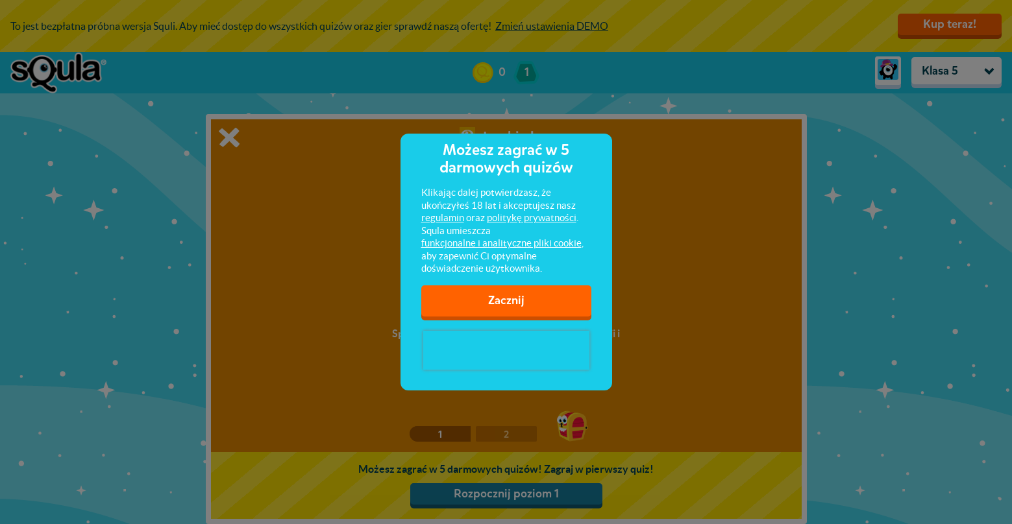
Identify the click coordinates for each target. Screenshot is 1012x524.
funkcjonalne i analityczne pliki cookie (501, 242)
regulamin (442, 217)
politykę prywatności (531, 217)
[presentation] (506, 350)
